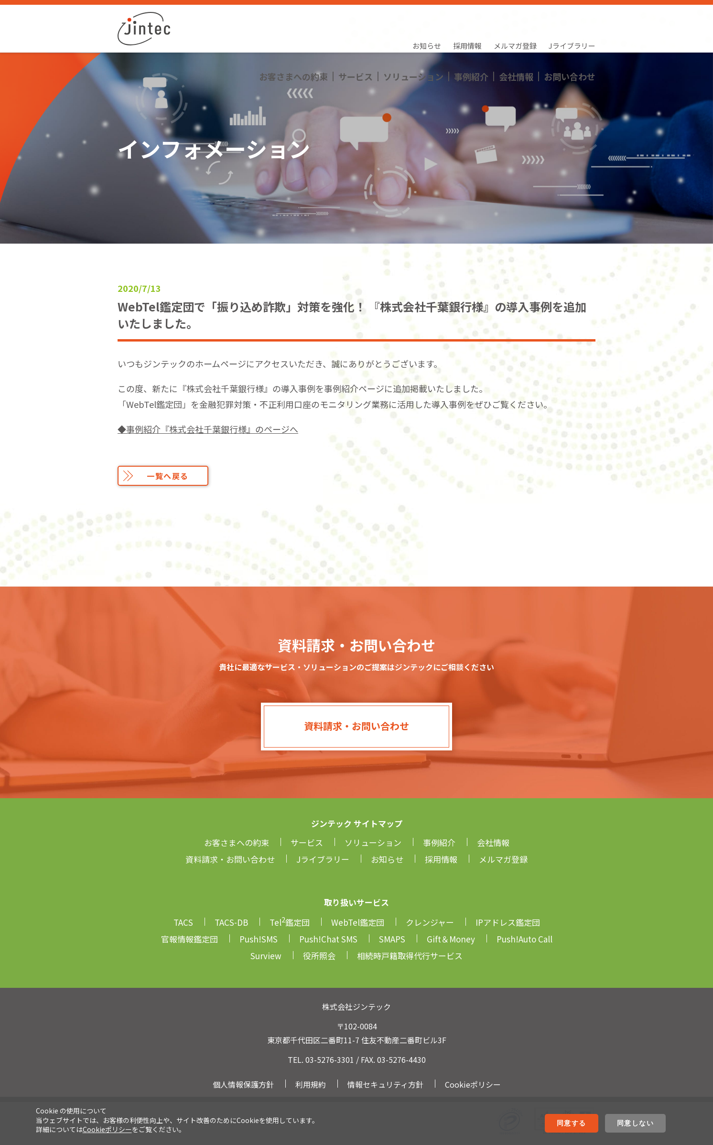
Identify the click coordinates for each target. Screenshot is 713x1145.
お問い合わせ (569, 36)
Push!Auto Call (524, 939)
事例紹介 (471, 36)
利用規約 (310, 1084)
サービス (355, 36)
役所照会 (319, 956)
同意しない (635, 1123)
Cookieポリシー (107, 1129)
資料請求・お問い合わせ (356, 726)
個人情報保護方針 (243, 1084)
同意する (571, 1123)
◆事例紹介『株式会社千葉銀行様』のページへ (208, 429)
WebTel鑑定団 (357, 922)
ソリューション (413, 36)
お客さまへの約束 (293, 36)
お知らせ (426, 17)
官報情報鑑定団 (189, 939)
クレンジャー (430, 922)
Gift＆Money (451, 939)
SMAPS (392, 939)
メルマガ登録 (515, 17)
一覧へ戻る (168, 476)
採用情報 (467, 17)
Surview (265, 956)
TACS (183, 922)
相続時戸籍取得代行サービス (410, 956)
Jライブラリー (572, 17)
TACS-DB (231, 922)
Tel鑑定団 (290, 922)
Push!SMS (258, 939)
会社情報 (516, 36)
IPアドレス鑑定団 (507, 922)
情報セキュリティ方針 (385, 1084)
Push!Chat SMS (328, 939)
